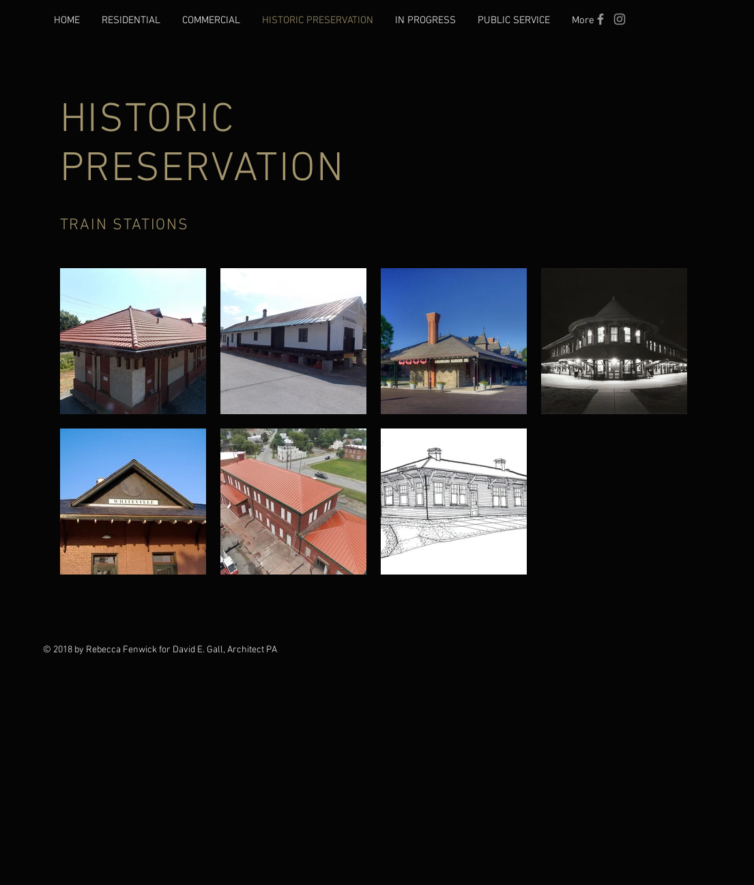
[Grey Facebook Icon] (600, 19)
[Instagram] (619, 19)
